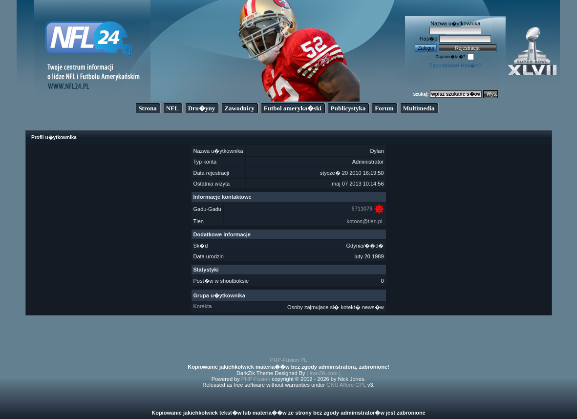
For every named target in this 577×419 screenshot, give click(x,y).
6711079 (362, 208)
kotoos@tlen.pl (365, 221)
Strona (147, 108)
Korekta (202, 306)
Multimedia (419, 108)
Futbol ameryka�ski (292, 108)
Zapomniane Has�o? (455, 65)
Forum (384, 108)
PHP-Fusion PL (288, 360)
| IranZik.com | (324, 373)
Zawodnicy (239, 108)
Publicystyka (348, 108)
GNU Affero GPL (346, 385)
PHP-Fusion (255, 379)
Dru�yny (201, 108)
